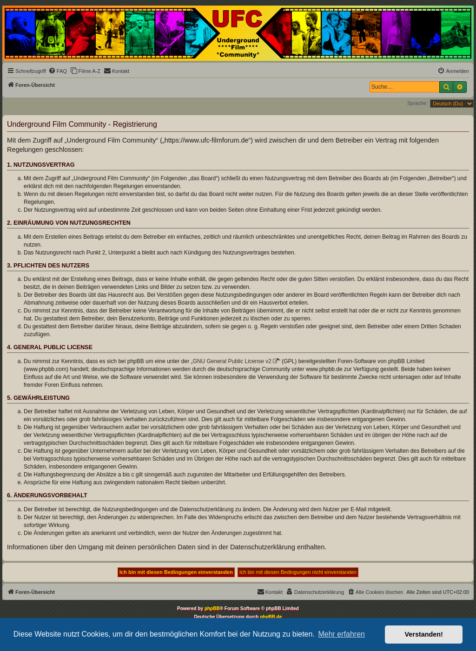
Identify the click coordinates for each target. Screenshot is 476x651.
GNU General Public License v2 (232, 361)
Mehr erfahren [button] (341, 634)
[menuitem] (57, 71)
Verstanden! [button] (424, 634)
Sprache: (417, 103)
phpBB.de (271, 616)
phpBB (212, 608)
